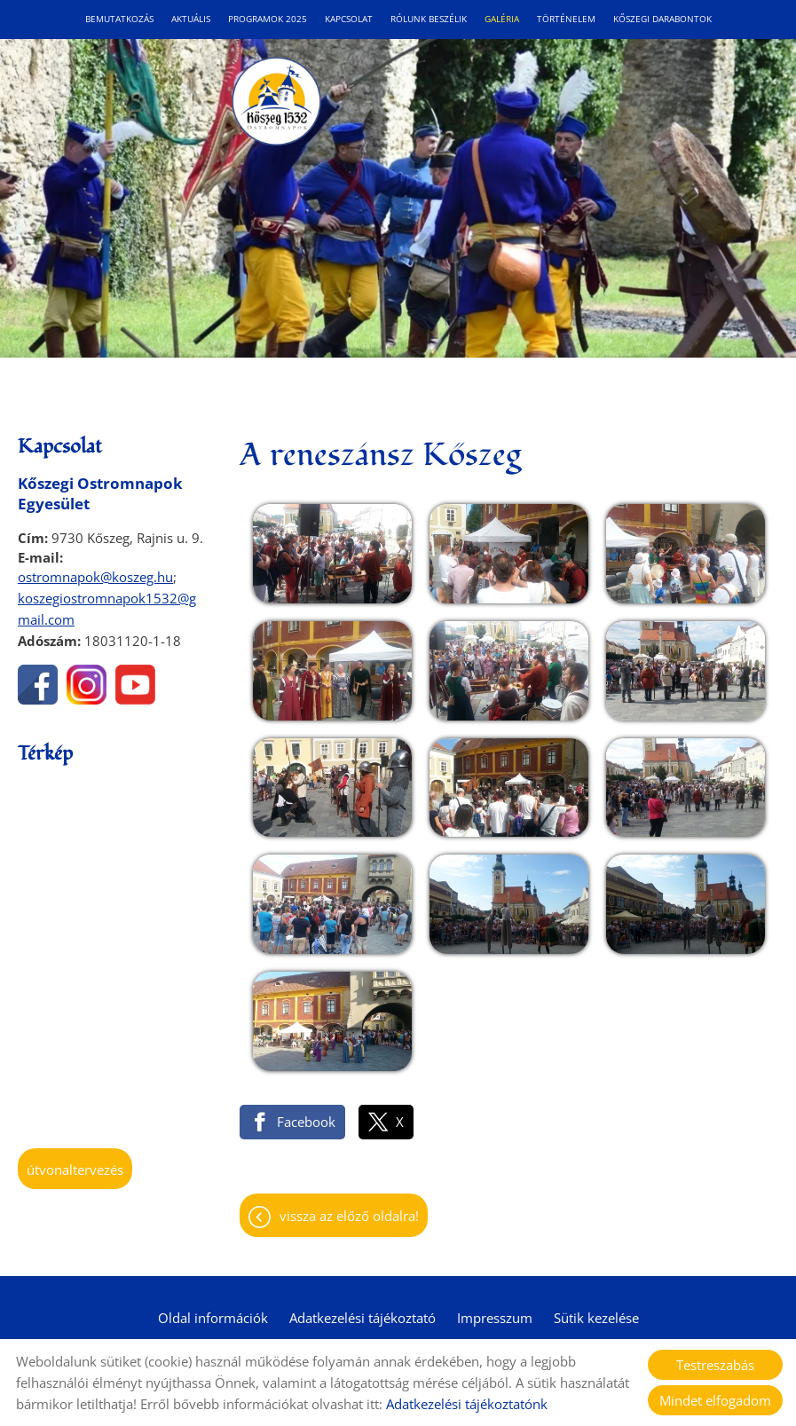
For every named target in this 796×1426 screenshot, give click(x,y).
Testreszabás (715, 1365)
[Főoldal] (276, 101)
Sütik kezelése (596, 1318)
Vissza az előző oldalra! (349, 1216)
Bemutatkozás (119, 19)
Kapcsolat (349, 19)
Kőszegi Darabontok (662, 19)
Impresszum (494, 1318)
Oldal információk (213, 1318)
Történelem (566, 19)
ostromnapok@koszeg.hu (95, 577)
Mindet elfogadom (715, 1400)
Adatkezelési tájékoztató (362, 1318)
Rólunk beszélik (428, 19)
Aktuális (190, 19)
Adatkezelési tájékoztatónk (467, 1404)
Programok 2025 (267, 19)
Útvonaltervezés (75, 1169)
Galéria (502, 19)
